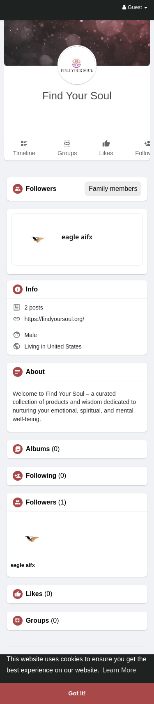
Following (41, 475)
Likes (34, 594)
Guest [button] (134, 7)
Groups (37, 620)
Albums (38, 449)
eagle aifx (77, 236)
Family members (113, 188)
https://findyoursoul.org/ (55, 319)
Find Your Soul (77, 95)
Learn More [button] (119, 670)
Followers (41, 502)
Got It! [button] (76, 693)
